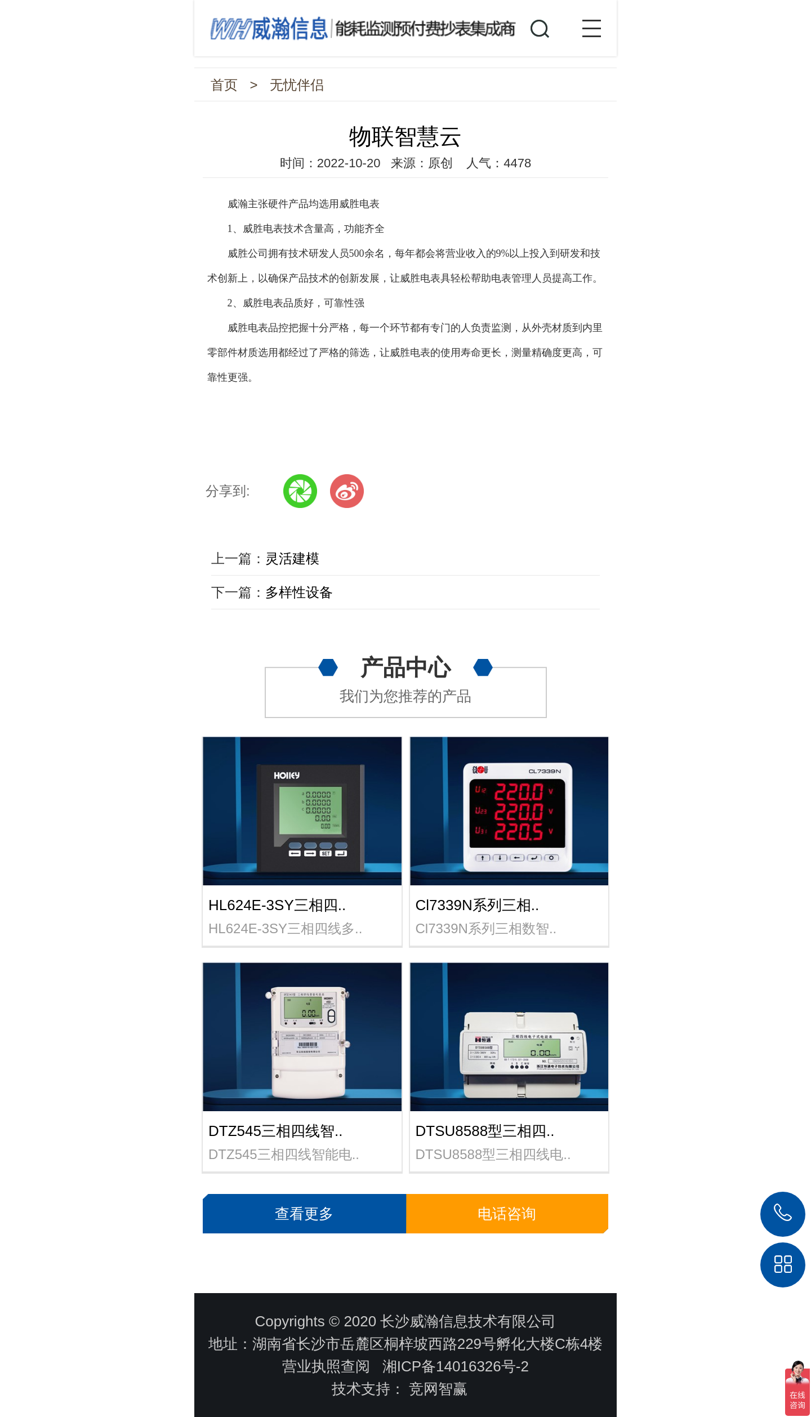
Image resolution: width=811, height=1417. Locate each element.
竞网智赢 (438, 1388)
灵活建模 (292, 558)
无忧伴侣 (297, 84)
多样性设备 (299, 592)
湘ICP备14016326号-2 (455, 1366)
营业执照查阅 (326, 1366)
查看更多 (304, 1213)
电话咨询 (507, 1213)
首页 (224, 84)
